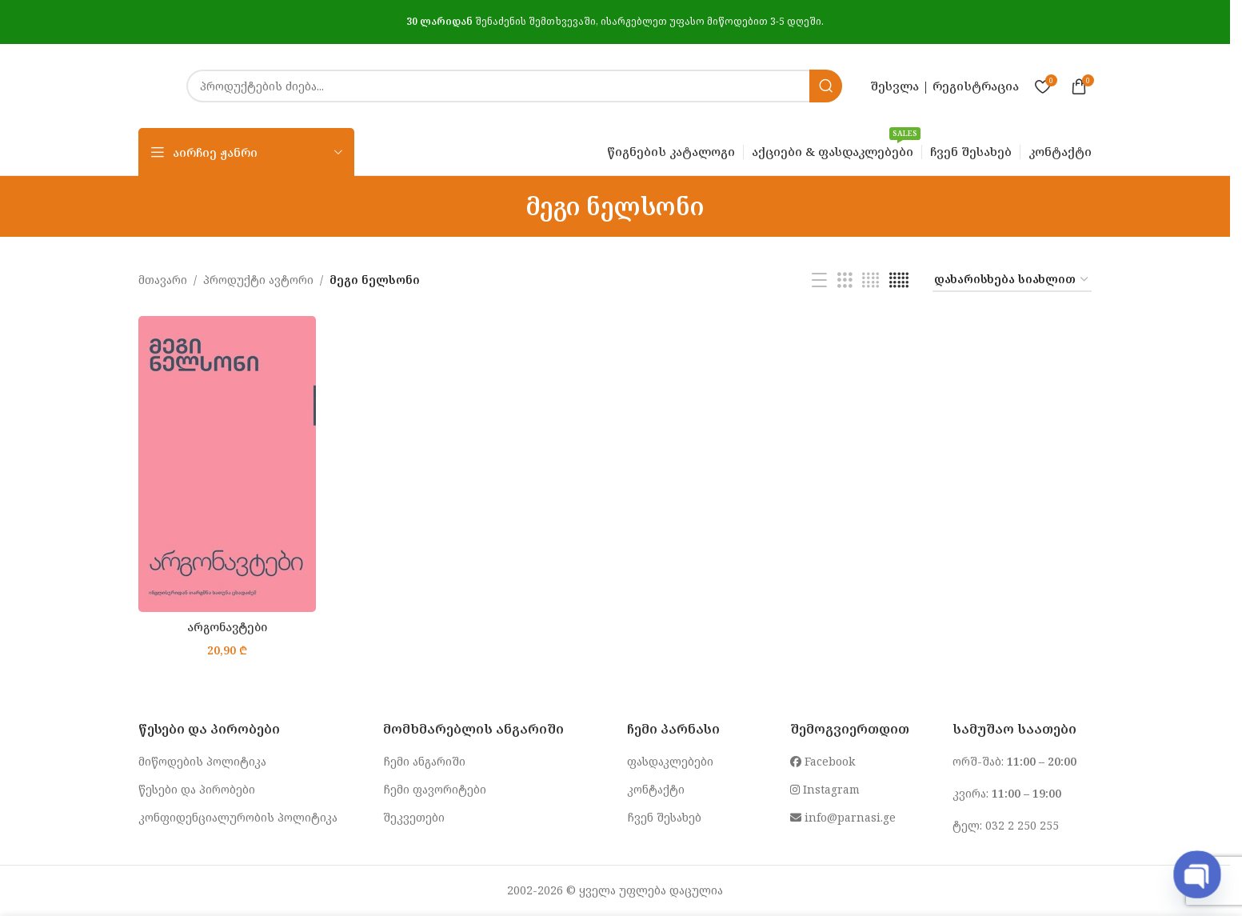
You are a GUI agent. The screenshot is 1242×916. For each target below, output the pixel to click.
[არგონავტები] (227, 464)
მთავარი (162, 279)
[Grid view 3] (845, 280)
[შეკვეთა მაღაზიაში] (1012, 280)
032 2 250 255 (1022, 825)
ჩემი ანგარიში (424, 761)
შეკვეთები (414, 817)
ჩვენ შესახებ (664, 817)
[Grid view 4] (870, 280)
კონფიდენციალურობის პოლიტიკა (237, 817)
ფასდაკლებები (670, 761)
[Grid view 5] (899, 280)
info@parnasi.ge (843, 817)
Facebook (822, 761)
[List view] (819, 280)
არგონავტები (227, 626)
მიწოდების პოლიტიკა (202, 761)
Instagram (825, 789)
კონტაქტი (656, 789)
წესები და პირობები (196, 789)
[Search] (514, 86)
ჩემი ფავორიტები (434, 789)
